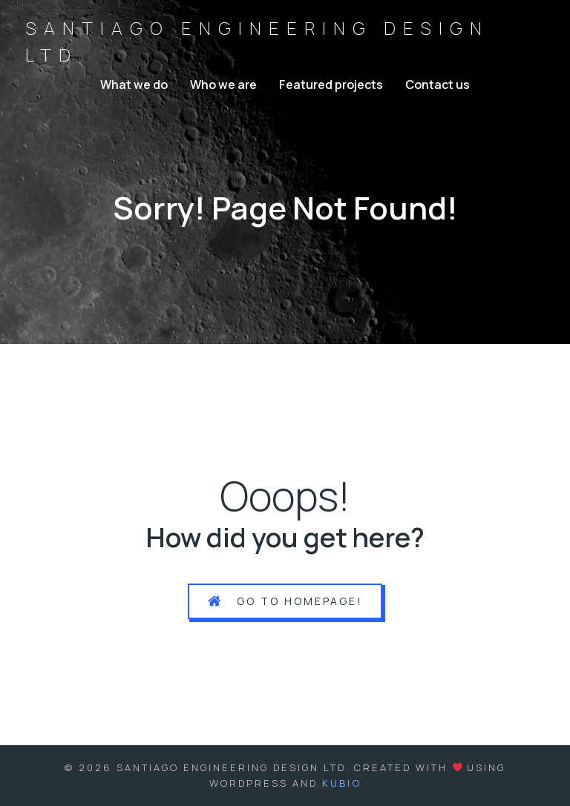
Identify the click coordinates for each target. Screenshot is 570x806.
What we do (134, 84)
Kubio (341, 783)
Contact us (437, 84)
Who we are (223, 84)
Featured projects (331, 84)
